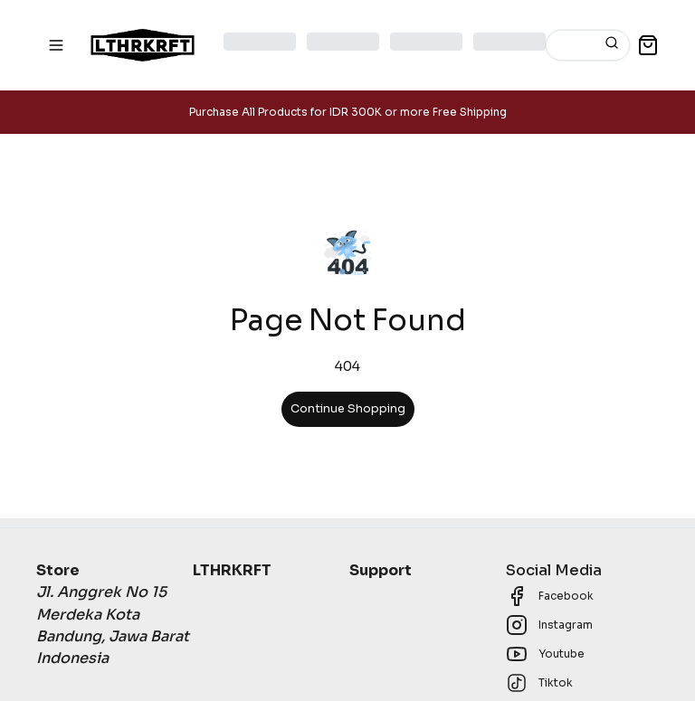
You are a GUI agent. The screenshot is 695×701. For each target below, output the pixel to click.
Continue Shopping (347, 409)
